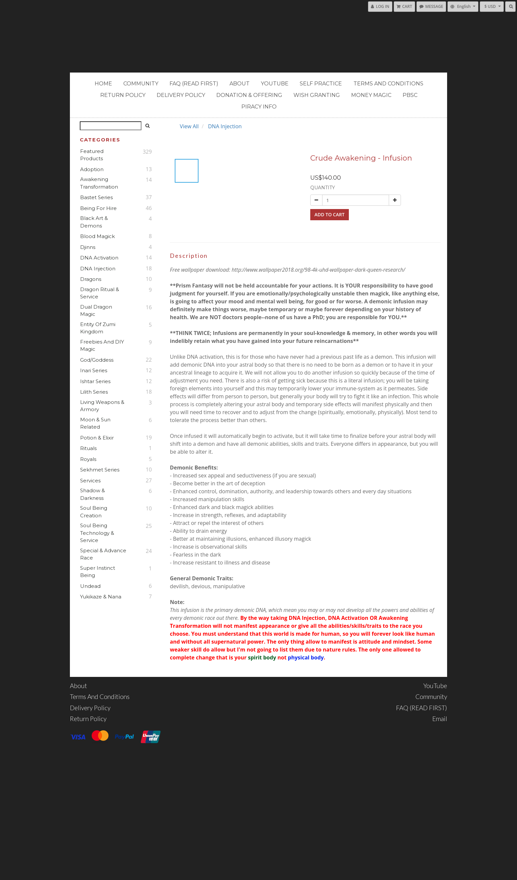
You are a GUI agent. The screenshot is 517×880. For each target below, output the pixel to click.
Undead (90, 586)
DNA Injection (97, 268)
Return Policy (122, 95)
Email (439, 718)
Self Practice (321, 83)
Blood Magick (97, 236)
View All (189, 126)
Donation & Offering (249, 95)
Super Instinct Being (97, 572)
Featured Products (92, 155)
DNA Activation (99, 258)
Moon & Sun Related (95, 423)
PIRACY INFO (259, 107)
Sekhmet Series (99, 470)
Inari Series (93, 370)
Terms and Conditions (388, 83)
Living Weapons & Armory (102, 406)
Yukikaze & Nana (100, 596)
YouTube (275, 83)
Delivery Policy (181, 95)
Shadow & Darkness (92, 494)
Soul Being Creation (93, 512)
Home (103, 83)
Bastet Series (96, 197)
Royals (88, 459)
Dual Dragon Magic (96, 311)
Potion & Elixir (97, 438)
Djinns (87, 247)
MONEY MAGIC (371, 95)
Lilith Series (94, 392)
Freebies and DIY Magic (102, 345)
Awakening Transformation (99, 183)
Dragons (90, 279)
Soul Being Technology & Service (97, 532)
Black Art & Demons (94, 222)
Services (90, 480)
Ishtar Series (95, 381)
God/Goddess (96, 360)
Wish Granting (316, 95)
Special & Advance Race (103, 554)
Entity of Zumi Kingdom (97, 328)
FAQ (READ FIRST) (193, 83)
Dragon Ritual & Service (99, 293)
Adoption (92, 169)
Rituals (88, 448)
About (239, 83)
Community (140, 83)
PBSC (410, 95)
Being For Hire (98, 208)
